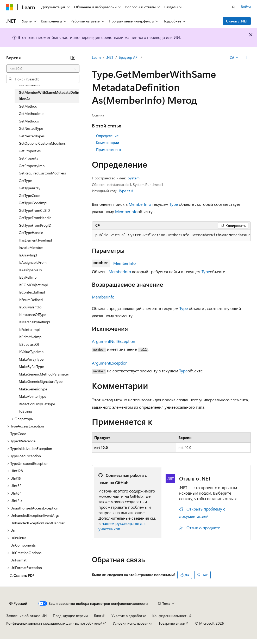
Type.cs (124, 190)
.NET (109, 57)
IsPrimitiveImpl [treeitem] (30, 336)
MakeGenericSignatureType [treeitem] (40, 381)
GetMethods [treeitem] (29, 121)
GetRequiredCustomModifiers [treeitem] (42, 173)
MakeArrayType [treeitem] (31, 359)
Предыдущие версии (70, 615)
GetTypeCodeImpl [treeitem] (33, 202)
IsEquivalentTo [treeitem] (30, 306)
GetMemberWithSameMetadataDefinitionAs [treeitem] (49, 95)
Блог (97, 615)
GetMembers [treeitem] (29, 84)
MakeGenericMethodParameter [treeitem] (44, 374)
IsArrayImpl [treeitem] (28, 255)
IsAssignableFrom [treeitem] (33, 262)
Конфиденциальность (170, 615)
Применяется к (108, 149)
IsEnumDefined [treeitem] (31, 299)
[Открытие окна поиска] (233, 7)
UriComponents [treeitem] (23, 545)
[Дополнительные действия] (246, 58)
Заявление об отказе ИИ (26, 615)
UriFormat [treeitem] (18, 560)
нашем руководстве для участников (122, 525)
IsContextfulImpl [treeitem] (32, 292)
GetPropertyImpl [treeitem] (32, 165)
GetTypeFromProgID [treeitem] (35, 225)
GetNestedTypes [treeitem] (32, 135)
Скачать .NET (237, 21)
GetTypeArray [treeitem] (29, 187)
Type (174, 204)
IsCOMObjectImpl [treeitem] (33, 284)
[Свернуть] (72, 57)
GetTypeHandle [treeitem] (31, 232)
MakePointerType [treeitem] (32, 396)
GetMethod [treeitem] (28, 106)
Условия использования (132, 623)
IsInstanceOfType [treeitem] (32, 314)
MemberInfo (140, 204)
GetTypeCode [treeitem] (29, 195)
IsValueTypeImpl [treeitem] (31, 351)
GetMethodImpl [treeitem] (31, 113)
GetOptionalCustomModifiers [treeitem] (42, 143)
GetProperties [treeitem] (30, 150)
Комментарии (107, 142)
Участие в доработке (128, 615)
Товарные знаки (172, 623)
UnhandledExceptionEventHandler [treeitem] (37, 522)
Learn (96, 57)
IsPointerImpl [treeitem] (29, 329)
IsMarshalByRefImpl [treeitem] (34, 321)
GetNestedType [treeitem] (31, 128)
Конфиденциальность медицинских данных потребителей (54, 623)
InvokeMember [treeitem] (31, 247)
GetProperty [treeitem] (28, 158)
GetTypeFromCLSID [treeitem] (34, 210)
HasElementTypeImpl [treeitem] (35, 240)
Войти (246, 6)
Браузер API (129, 57)
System (134, 177)
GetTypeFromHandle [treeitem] (35, 217)
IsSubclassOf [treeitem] (29, 344)
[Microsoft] (9, 7)
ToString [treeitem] (25, 411)
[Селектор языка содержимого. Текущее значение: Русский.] (18, 603)
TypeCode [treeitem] (18, 433)
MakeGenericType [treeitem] (33, 388)
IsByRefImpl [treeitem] (28, 277)
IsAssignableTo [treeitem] (30, 269)
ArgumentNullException (113, 341)
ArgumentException (110, 363)
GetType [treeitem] (25, 180)
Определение (107, 135)
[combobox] (42, 69)
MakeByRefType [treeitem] (31, 366)
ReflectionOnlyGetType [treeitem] (37, 403)
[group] (171, 235)
